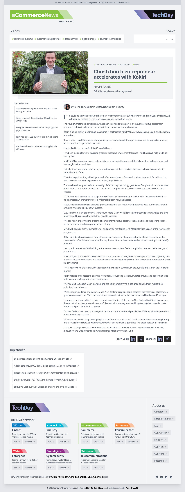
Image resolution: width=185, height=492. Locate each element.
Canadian (74, 476)
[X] (161, 477)
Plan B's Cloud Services (96, 488)
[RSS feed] (171, 477)
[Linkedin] (157, 477)
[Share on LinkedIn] (160, 339)
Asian (54, 476)
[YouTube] (166, 477)
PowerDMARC (132, 488)
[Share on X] (167, 339)
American (98, 476)
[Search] (152, 39)
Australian (63, 476)
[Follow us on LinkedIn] (133, 339)
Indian (83, 476)
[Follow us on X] (140, 339)
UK (89, 476)
